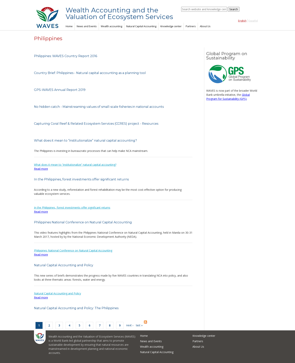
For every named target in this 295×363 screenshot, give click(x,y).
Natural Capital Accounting (141, 26)
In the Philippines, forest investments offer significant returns (81, 179)
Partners (191, 26)
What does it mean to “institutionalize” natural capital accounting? (85, 140)
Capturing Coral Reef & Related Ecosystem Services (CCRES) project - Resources (96, 123)
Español (253, 20)
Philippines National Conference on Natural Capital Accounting (83, 222)
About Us (205, 26)
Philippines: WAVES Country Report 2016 (65, 56)
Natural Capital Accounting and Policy (63, 265)
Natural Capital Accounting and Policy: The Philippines (76, 308)
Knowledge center (171, 26)
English (242, 20)
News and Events (87, 26)
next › (129, 325)
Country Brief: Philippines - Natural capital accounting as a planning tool (90, 73)
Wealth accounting (111, 26)
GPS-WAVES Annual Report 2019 (59, 90)
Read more (41, 169)
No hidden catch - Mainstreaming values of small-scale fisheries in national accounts (99, 107)
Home (69, 26)
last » (139, 325)
